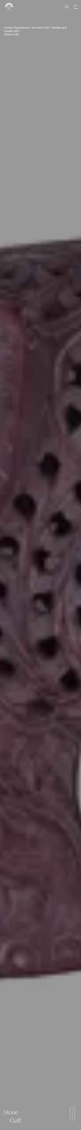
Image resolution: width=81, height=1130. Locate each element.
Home (8, 27)
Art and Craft (40, 27)
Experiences (22, 27)
